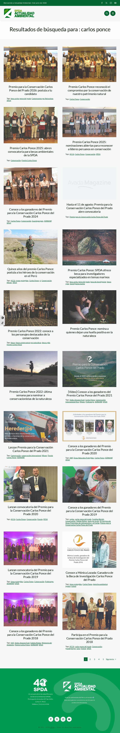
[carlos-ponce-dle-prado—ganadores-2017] (89, 611)
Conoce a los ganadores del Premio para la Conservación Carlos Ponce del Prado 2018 (30, 634)
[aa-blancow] (79, 682)
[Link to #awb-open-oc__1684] (112, 13)
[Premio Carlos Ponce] (31, 548)
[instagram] (111, 3)
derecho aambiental (100, 584)
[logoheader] (19, 9)
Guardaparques (37, 221)
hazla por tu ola (93, 521)
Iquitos (68, 586)
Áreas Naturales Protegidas (84, 458)
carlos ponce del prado (83, 519)
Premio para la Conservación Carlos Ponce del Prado (89, 217)
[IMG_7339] (31, 308)
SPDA (9, 100)
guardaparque (71, 648)
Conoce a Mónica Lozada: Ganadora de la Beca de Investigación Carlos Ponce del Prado (89, 576)
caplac (72, 519)
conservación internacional (31, 455)
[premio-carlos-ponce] (89, 369)
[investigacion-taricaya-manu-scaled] (31, 369)
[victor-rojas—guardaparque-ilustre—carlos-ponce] (31, 246)
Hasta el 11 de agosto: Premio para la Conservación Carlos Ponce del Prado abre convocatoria (89, 208)
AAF (12, 643)
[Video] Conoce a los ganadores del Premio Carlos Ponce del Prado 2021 (89, 393)
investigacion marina (77, 284)
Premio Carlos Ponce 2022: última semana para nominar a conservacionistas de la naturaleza (30, 395)
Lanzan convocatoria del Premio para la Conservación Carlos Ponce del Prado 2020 (30, 510)
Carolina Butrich (98, 519)
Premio (40, 519)
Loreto (73, 586)
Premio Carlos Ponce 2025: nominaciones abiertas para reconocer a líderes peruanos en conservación (89, 145)
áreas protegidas (22, 281)
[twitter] (106, 3)
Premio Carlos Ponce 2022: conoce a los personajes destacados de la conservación (30, 334)
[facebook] (102, 3)
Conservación (85, 99)
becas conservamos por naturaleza (28, 343)
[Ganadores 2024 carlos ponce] (89, 122)
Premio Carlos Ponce (29, 160)
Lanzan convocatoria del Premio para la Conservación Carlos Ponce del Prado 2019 (30, 573)
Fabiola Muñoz (81, 521)
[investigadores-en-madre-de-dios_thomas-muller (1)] (89, 307)
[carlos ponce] (89, 426)
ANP (71, 458)
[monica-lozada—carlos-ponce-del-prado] (89, 549)
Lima (78, 648)
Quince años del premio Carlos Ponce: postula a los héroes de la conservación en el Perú (30, 272)
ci (40, 281)
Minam (9, 282)
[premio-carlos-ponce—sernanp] (31, 125)
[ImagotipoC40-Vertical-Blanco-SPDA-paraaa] (40, 679)
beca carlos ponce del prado (21, 98)
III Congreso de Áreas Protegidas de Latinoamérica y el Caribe (88, 522)
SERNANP (47, 221)
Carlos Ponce (74, 99)
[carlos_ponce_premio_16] (31, 484)
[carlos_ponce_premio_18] (89, 484)
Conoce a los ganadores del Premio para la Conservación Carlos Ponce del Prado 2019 (89, 511)
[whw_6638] (89, 247)
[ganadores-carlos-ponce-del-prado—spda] (31, 64)
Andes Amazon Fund (77, 400)
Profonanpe (90, 402)
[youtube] (115, 3)
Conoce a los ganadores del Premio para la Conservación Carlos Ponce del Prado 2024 (30, 213)
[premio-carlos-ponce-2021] (31, 427)
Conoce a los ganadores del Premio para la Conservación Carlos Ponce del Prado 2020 (89, 449)
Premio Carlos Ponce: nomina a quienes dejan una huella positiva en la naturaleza (89, 332)
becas (13, 343)
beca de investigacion (98, 282)
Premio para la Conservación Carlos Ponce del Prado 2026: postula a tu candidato (31, 90)
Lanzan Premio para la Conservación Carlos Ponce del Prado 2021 (30, 449)
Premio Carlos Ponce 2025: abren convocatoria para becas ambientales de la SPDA (30, 151)
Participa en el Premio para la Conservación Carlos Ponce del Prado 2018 (89, 638)
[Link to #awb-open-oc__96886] (106, 13)
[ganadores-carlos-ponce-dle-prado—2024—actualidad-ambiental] (31, 186)
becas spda (46, 343)
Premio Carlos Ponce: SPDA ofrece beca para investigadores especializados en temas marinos (89, 273)
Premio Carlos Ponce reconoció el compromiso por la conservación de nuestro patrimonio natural (89, 90)
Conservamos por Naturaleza (42, 98)
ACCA (72, 154)
